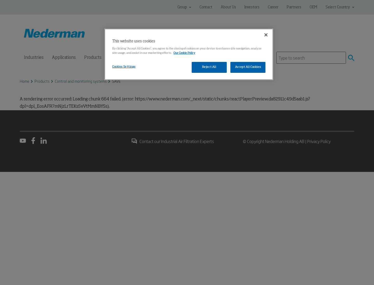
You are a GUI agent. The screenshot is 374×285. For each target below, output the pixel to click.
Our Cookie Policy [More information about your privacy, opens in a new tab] (184, 53)
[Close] (266, 35)
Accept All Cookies (248, 67)
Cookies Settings (123, 66)
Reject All (209, 67)
